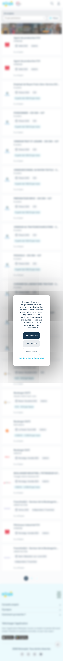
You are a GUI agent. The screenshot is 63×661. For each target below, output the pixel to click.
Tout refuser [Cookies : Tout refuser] (31, 343)
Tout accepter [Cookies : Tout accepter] (31, 335)
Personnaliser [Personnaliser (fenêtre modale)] (31, 351)
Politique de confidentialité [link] (31, 358)
